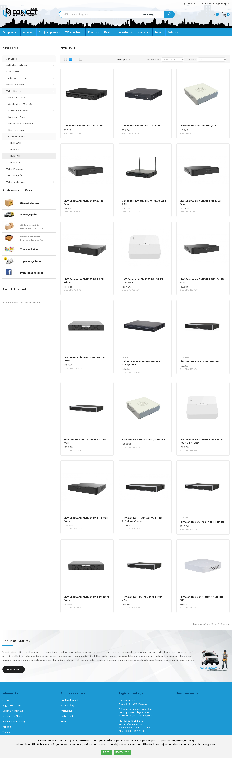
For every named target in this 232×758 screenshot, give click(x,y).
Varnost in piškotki (12, 716)
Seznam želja (67, 705)
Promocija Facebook (31, 272)
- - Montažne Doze (14, 117)
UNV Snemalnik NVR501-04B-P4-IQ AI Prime (86, 599)
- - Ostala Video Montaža (18, 104)
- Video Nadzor (30, 91)
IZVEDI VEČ (122, 752)
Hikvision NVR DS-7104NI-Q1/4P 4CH (143, 439)
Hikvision (184, 357)
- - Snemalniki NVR (30, 136)
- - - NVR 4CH (12, 156)
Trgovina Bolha (29, 249)
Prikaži (192, 59)
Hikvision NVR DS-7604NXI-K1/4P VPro (142, 599)
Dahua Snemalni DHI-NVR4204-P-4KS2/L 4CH (142, 363)
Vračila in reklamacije (14, 721)
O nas (5, 700)
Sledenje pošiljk (29, 214)
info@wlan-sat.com (134, 724)
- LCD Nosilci (11, 71)
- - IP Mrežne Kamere (30, 110)
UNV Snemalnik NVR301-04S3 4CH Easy (84, 202)
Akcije (63, 721)
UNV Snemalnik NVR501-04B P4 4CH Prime (86, 520)
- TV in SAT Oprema (30, 78)
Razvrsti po (153, 59)
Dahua (125, 357)
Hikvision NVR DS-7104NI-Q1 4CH (199, 125)
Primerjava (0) (123, 59)
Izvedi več (13, 669)
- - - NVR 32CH (12, 149)
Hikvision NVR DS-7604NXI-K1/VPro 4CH (85, 441)
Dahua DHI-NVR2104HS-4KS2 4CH (84, 125)
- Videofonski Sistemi (30, 182)
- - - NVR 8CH (12, 162)
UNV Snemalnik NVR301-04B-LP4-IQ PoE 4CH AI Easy (201, 441)
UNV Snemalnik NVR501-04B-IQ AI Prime (84, 359)
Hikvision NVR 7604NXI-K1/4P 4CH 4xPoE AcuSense (142, 520)
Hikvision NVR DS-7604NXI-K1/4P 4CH (202, 521)
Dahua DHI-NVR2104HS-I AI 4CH (141, 125)
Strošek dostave (29, 203)
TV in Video (30, 58)
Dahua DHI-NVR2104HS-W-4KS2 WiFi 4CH (144, 202)
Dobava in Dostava (12, 711)
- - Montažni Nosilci (15, 97)
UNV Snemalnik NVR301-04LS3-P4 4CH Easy (142, 281)
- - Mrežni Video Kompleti (18, 123)
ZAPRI (106, 752)
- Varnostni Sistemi (30, 84)
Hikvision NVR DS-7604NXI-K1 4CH (200, 361)
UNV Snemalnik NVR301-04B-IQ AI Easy (200, 202)
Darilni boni (66, 716)
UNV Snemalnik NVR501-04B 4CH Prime (84, 281)
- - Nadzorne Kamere (16, 130)
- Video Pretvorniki (14, 169)
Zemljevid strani (69, 700)
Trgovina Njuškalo (30, 261)
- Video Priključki (13, 175)
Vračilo (6, 732)
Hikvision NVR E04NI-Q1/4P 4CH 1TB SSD (201, 599)
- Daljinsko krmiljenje (30, 65)
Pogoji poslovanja (12, 705)
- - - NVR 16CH (12, 143)
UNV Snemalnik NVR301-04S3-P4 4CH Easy (202, 281)
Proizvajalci (66, 711)
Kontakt (6, 726)
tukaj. (190, 740)
